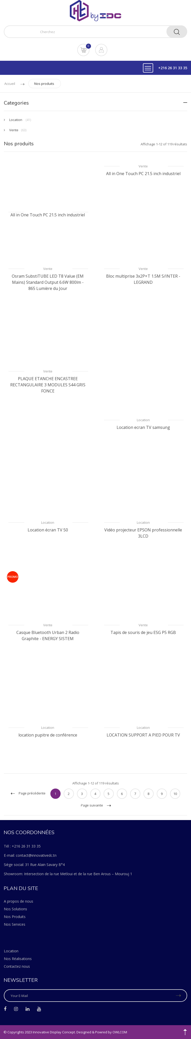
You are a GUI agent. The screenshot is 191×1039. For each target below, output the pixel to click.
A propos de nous (18, 901)
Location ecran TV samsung (143, 427)
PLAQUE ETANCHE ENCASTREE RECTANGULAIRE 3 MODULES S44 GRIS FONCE (47, 385)
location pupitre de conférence (47, 735)
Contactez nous (17, 966)
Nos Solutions (15, 908)
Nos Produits (15, 916)
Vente (143, 166)
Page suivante (96, 805)
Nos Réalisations (18, 958)
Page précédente (28, 793)
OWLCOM (120, 1032)
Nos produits (44, 83)
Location (143, 420)
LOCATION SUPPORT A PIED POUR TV (143, 735)
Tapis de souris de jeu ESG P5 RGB (143, 632)
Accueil (9, 83)
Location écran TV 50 (48, 530)
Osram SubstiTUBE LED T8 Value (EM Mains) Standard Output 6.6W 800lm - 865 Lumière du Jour (48, 282)
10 (175, 793)
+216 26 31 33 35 (172, 67)
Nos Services (14, 924)
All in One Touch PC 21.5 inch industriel (47, 215)
